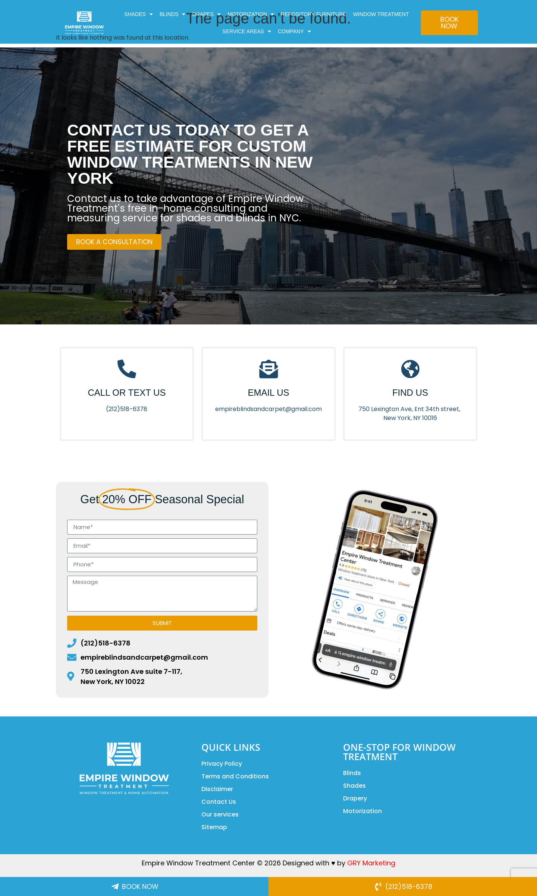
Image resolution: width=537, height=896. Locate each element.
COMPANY (294, 31)
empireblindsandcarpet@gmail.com (268, 409)
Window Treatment (381, 14)
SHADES (138, 14)
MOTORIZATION (250, 14)
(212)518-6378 (126, 409)
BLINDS (173, 14)
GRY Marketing (371, 863)
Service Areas (246, 31)
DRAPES (206, 14)
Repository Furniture (313, 14)
